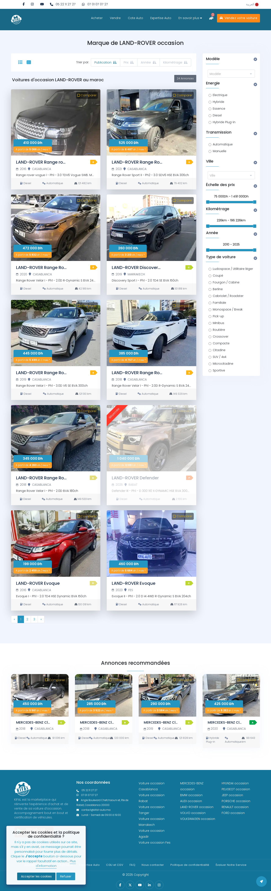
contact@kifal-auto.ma (93, 810)
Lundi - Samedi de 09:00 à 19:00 (98, 815)
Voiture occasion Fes (154, 842)
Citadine (219, 350)
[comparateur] (211, 18)
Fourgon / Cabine (226, 282)
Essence (219, 108)
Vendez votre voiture (238, 18)
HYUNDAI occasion (235, 783)
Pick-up (218, 316)
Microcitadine (223, 363)
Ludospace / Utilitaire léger (233, 269)
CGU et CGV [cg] (114, 865)
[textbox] (231, 74)
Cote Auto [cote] (135, 18)
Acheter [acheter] (97, 18)
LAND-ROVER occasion (196, 807)
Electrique (220, 95)
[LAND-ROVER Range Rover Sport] (151, 122)
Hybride (218, 102)
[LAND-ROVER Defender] (151, 438)
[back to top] (261, 881)
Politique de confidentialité (189, 865)
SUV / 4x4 (219, 357)
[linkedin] (149, 885)
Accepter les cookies (36, 876)
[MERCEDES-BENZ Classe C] (40, 695)
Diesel (217, 115)
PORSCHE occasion (236, 801)
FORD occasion (233, 813)
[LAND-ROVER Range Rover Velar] (55, 227)
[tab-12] (29, 62)
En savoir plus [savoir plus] (190, 18)
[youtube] (42, 4)
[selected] (20, 62)
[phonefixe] (104, 790)
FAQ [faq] (132, 865)
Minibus (218, 323)
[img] (32, 4)
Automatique (223, 144)
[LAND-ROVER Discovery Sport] (151, 227)
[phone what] (95, 4)
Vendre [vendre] (115, 18)
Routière (219, 330)
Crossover (220, 336)
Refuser (65, 876)
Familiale (219, 303)
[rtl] (252, 4)
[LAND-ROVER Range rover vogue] (55, 122)
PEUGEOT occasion (236, 789)
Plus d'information (56, 863)
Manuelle (219, 151)
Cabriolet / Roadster (228, 296)
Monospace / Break (228, 309)
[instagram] (32, 4)
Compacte (221, 343)
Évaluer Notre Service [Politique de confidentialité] (231, 865)
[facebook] (24, 4)
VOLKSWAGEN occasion (197, 819)
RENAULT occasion (235, 807)
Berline (218, 289)
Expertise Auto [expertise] (160, 18)
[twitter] (130, 885)
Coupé (218, 275)
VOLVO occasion (193, 813)
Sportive (219, 370)
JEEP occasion (232, 795)
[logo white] (16, 19)
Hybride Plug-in (224, 122)
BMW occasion (191, 795)
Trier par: (82, 62)
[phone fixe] (63, 4)
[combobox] (231, 74)
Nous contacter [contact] (153, 865)
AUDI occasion (191, 801)
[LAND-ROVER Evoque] (55, 543)
